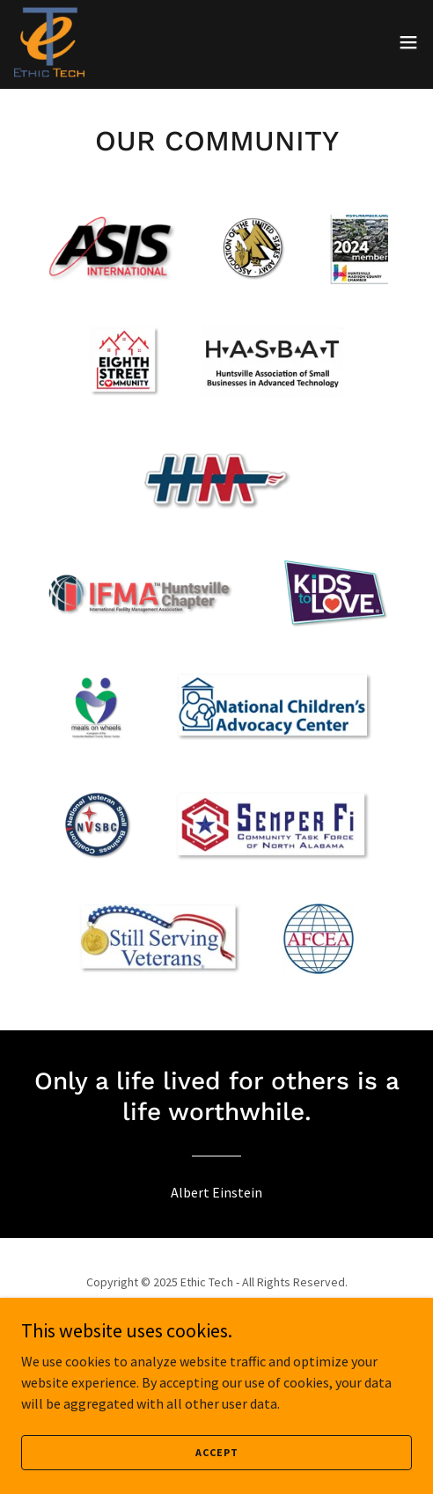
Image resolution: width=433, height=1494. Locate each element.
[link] (49, 42)
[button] (408, 42)
